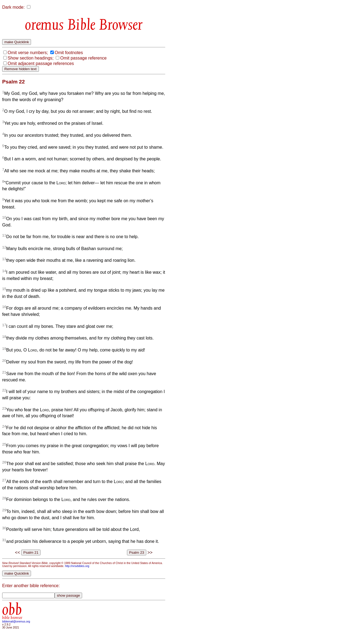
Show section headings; (31, 58)
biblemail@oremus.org (16, 621)
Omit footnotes (69, 52)
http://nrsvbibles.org (77, 566)
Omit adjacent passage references (41, 63)
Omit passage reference (83, 58)
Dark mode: (13, 7)
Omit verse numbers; (28, 52)
